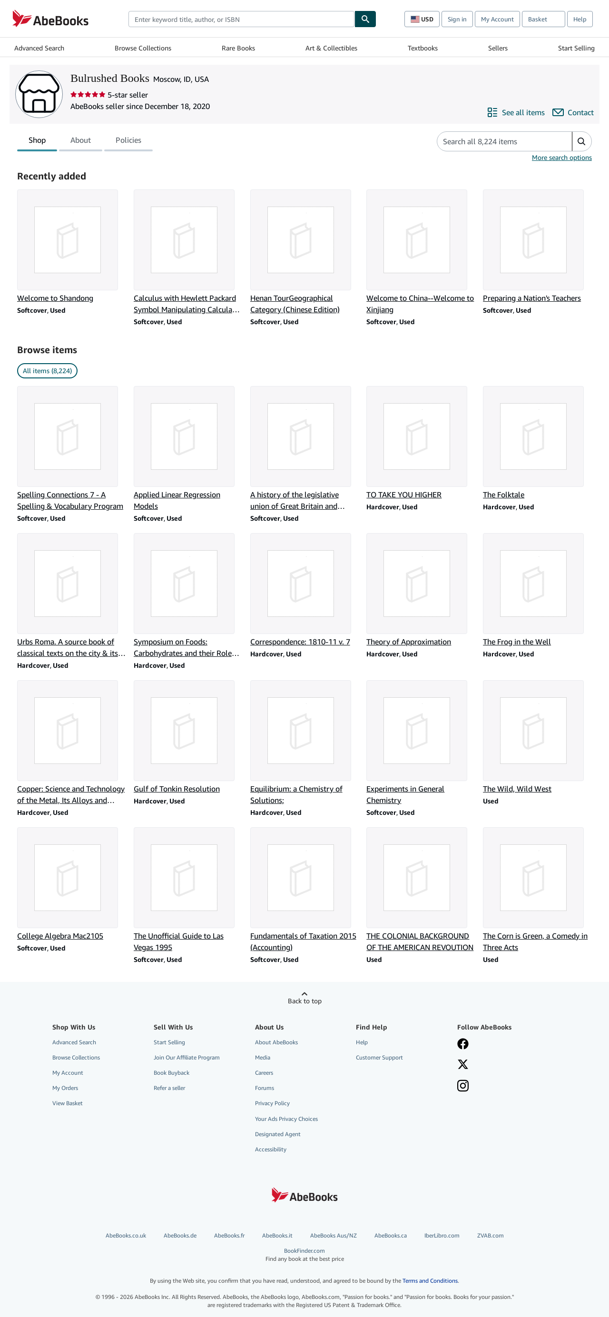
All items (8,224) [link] (47, 370)
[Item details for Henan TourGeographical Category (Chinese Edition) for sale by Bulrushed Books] (304, 252)
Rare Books (238, 48)
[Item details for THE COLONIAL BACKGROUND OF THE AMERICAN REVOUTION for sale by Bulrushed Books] (420, 890)
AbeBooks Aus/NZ (333, 1235)
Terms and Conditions (430, 1280)
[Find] (365, 19)
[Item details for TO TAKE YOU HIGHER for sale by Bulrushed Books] (420, 443)
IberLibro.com (442, 1235)
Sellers (498, 48)
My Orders (65, 1087)
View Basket (67, 1103)
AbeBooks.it (277, 1235)
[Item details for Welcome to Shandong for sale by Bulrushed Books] (71, 246)
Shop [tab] (37, 142)
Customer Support (379, 1057)
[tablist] (85, 141)
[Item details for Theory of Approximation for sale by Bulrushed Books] (420, 590)
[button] (581, 141)
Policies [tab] (128, 142)
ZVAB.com (490, 1235)
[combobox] (241, 19)
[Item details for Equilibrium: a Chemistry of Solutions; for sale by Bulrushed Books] (304, 743)
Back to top (305, 1001)
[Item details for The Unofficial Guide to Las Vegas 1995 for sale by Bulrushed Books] (188, 890)
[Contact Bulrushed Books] (573, 112)
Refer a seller (169, 1087)
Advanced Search (39, 48)
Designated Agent (278, 1134)
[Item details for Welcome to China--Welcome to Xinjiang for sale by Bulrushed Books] (420, 252)
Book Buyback (171, 1072)
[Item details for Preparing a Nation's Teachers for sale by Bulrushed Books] (537, 246)
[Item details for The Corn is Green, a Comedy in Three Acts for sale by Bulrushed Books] (537, 890)
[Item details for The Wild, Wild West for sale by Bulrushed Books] (537, 737)
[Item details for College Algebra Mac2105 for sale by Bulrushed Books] (71, 884)
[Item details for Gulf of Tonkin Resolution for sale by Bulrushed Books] (188, 737)
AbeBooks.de (180, 1235)
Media (262, 1057)
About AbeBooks (276, 1042)
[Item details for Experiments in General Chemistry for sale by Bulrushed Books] (420, 743)
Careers (264, 1072)
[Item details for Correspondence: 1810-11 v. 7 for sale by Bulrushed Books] (304, 590)
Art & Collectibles (331, 48)
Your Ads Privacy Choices (286, 1118)
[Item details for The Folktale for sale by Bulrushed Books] (537, 443)
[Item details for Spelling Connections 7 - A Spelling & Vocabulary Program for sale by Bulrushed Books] (71, 449)
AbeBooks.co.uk (126, 1235)
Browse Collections (143, 48)
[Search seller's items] (495, 141)
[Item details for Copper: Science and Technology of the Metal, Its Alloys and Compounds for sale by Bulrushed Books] (71, 743)
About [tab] (80, 142)
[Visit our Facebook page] (463, 1045)
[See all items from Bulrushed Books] (516, 112)
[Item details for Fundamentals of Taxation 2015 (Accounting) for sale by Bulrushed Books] (304, 890)
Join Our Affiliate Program (187, 1057)
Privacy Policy (272, 1103)
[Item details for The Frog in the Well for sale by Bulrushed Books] (537, 590)
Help (580, 19)
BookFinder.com (304, 1255)
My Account (497, 19)
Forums (264, 1087)
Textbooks (423, 48)
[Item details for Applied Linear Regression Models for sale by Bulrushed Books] (188, 449)
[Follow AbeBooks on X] (463, 1065)
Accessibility (270, 1149)
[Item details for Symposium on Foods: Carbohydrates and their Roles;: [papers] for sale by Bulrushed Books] (188, 596)
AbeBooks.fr (229, 1235)
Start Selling (576, 48)
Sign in (457, 19)
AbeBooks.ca (390, 1235)
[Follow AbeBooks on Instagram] (463, 1087)
